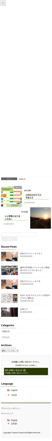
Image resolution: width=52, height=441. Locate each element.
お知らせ (22, 178)
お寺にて (24, 309)
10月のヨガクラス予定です (33, 196)
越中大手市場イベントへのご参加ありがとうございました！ (34, 269)
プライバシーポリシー (11, 408)
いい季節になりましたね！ (12, 217)
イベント (6, 336)
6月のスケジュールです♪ (31, 253)
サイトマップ (7, 413)
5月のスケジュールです (30, 281)
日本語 (14, 394)
